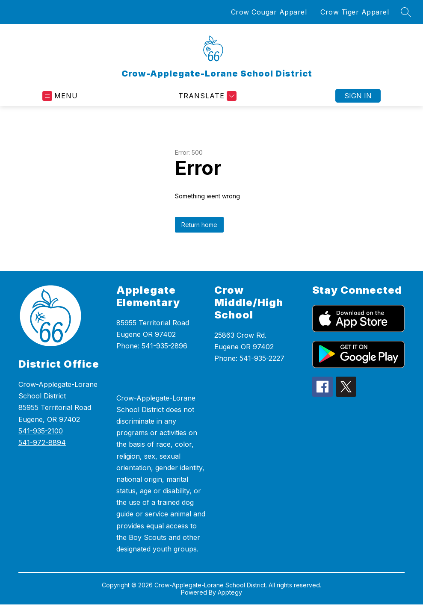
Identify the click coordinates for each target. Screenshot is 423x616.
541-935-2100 (40, 431)
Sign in (358, 95)
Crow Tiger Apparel (354, 12)
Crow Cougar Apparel (269, 12)
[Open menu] (60, 96)
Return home (199, 224)
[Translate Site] (206, 96)
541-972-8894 (42, 442)
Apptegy (230, 592)
